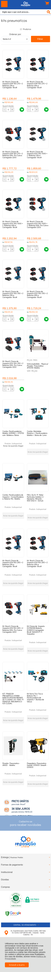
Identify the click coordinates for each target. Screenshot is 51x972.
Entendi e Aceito (16, 964)
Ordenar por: (15, 34)
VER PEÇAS (32, 370)
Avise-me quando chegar (13, 446)
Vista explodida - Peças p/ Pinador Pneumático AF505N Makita (37, 366)
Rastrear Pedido (16, 857)
